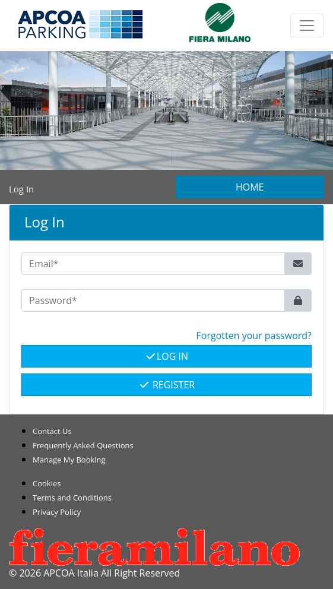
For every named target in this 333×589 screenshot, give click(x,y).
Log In (166, 356)
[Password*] (153, 300)
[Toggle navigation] (307, 25)
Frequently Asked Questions (83, 445)
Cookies (47, 483)
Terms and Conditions (72, 497)
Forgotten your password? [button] (254, 335)
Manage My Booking (69, 459)
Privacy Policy (57, 511)
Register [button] (166, 384)
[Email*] (153, 263)
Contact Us (52, 431)
